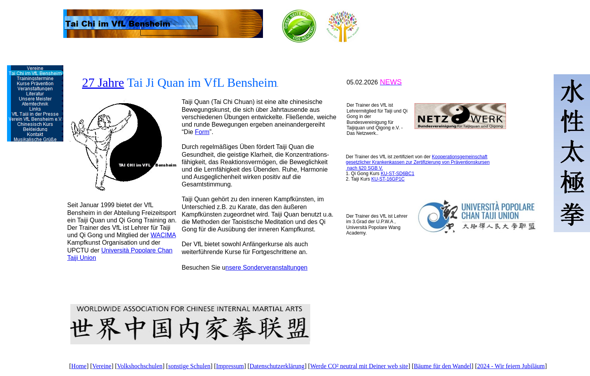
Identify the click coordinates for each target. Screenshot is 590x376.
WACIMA (162, 235)
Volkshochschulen (140, 366)
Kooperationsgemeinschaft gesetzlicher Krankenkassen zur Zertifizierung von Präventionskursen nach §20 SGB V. (418, 162)
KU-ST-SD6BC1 (397, 173)
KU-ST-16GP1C (387, 179)
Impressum (230, 366)
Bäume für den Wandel (442, 366)
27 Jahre (103, 82)
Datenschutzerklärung (277, 366)
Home (78, 366)
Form (202, 132)
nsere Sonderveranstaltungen (266, 267)
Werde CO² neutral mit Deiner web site (359, 366)
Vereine (101, 366)
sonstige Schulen (189, 366)
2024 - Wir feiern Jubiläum (511, 366)
